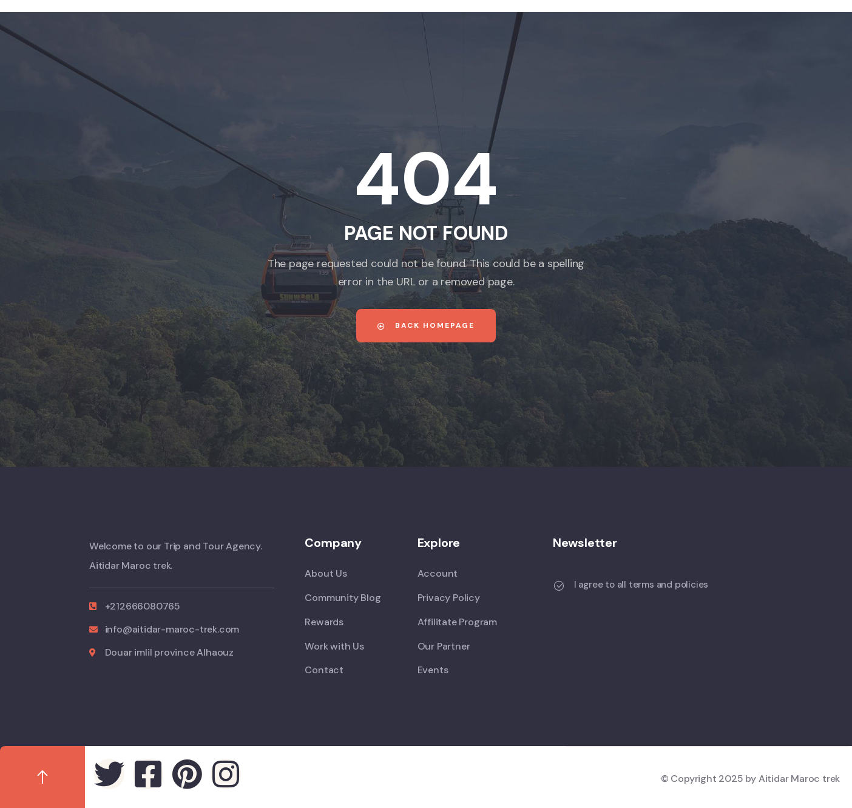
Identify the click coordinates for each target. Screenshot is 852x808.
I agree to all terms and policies (641, 585)
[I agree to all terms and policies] (559, 586)
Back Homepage (426, 325)
